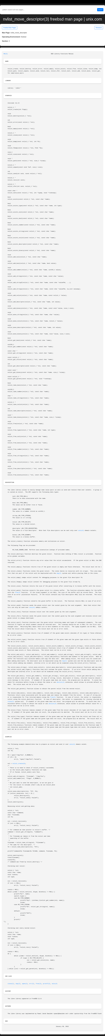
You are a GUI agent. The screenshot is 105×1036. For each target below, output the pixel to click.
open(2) (25, 983)
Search (100, 9)
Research (99, 27)
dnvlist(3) (61, 682)
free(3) (18, 592)
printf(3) (46, 983)
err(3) (31, 983)
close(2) (11, 701)
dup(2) (59, 573)
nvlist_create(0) (18, 763)
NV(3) (6, 54)
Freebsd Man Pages (9, 27)
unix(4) (81, 530)
